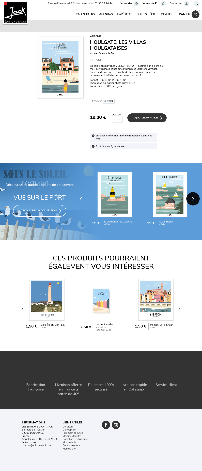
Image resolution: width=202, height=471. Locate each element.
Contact (52, 465)
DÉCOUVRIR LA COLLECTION (39, 211)
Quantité (116, 115)
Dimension (97, 101)
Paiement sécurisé (73, 433)
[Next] (193, 198)
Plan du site (69, 448)
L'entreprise (69, 430)
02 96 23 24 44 (104, 3)
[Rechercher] (196, 3)
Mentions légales (72, 436)
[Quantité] (116, 119)
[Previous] (80, 198)
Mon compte (69, 442)
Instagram (116, 425)
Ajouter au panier (146, 118)
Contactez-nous (71, 445)
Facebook (106, 425)
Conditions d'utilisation (75, 439)
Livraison (68, 426)
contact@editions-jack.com (37, 445)
